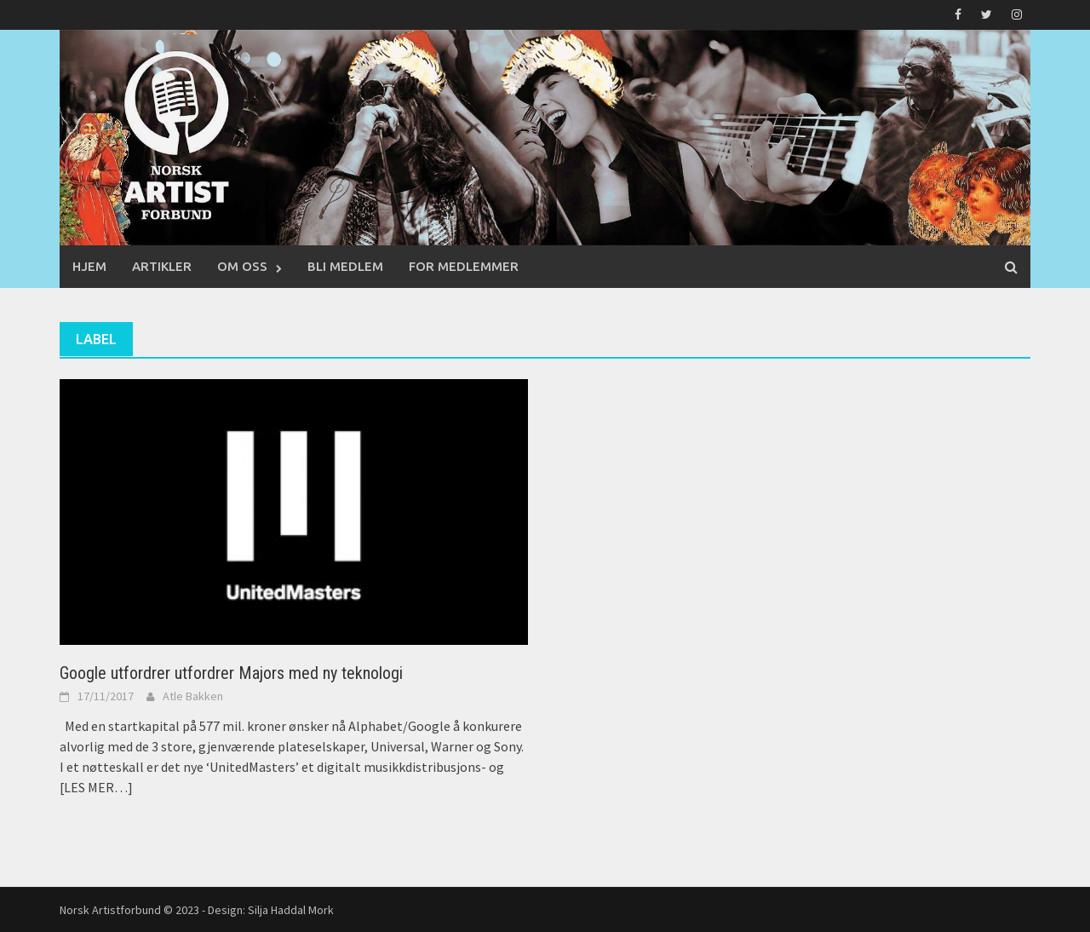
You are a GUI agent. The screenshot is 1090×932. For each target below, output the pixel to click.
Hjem (89, 266)
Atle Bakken (193, 696)
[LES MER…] (96, 787)
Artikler (162, 266)
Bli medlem (345, 266)
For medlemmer (464, 266)
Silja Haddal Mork (291, 910)
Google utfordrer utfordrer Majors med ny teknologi (231, 673)
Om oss (242, 266)
